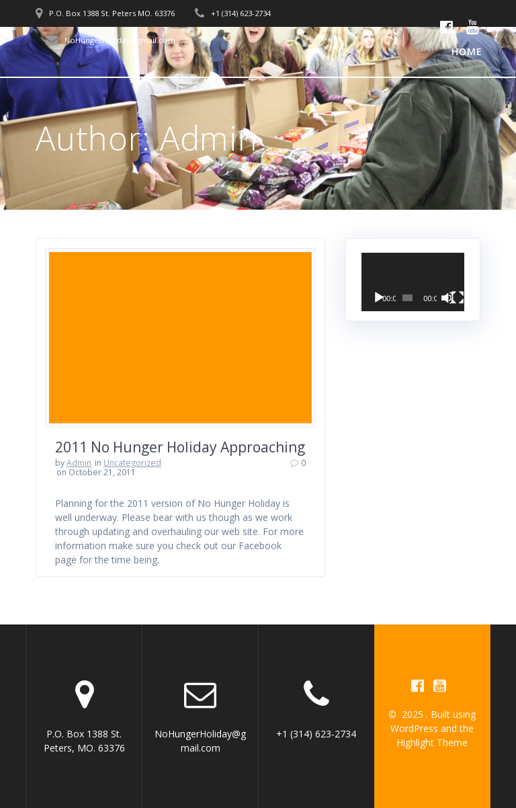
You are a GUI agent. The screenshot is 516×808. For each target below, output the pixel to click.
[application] (413, 282)
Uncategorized (132, 463)
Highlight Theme (432, 742)
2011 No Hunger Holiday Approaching (180, 447)
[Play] (379, 298)
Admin (79, 463)
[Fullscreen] (457, 298)
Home (467, 51)
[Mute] (447, 298)
